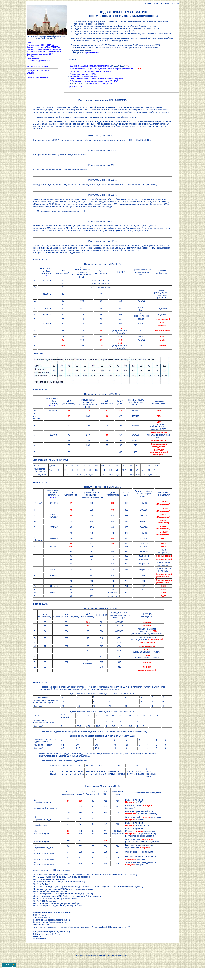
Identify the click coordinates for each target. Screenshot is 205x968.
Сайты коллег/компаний (37, 77)
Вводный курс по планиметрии (83, 76)
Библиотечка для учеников (38, 61)
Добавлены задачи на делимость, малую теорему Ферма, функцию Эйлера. (104, 69)
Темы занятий (32, 58)
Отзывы (30, 73)
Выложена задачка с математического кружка (90, 66)
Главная (30, 43)
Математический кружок (37, 66)
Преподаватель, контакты (38, 71)
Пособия (30, 56)
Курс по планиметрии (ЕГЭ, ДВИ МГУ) (43, 49)
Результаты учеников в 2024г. (83, 74)
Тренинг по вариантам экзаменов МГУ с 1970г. (90, 72)
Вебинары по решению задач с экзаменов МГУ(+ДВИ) (94, 81)
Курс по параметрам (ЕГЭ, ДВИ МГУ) (43, 47)
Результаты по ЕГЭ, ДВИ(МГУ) (40, 45)
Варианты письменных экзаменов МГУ (44, 52)
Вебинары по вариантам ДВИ (39, 54)
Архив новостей (75, 86)
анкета (46, 276)
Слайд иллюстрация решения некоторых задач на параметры (97, 79)
